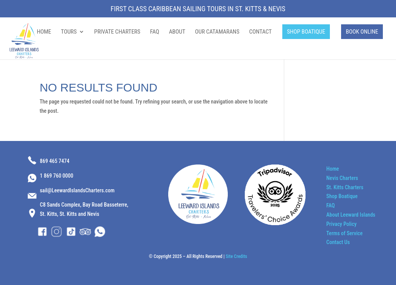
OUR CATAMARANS (217, 32)
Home (332, 169)
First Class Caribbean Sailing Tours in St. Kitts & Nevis (198, 9)
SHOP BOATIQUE (306, 31)
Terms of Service (344, 233)
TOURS (69, 32)
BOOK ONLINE (362, 31)
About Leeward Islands (351, 215)
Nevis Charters (342, 178)
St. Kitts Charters (345, 187)
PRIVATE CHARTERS (117, 32)
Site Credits (237, 256)
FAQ (154, 32)
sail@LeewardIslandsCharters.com (77, 190)
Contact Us (338, 242)
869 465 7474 (54, 161)
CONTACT (260, 32)
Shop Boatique (342, 196)
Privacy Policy (341, 224)
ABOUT (177, 32)
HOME (44, 32)
